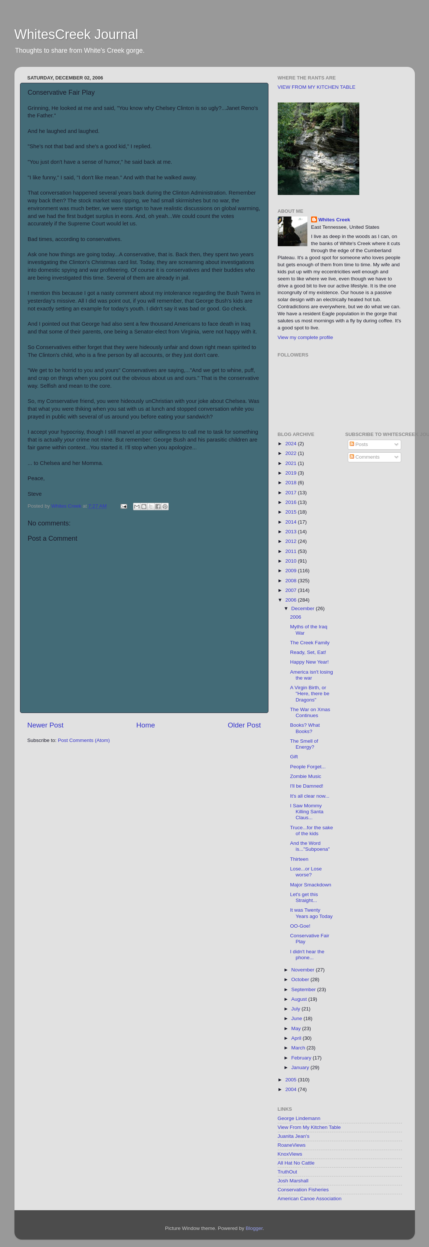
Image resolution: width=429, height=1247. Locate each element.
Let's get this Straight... (304, 897)
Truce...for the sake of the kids (311, 830)
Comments (365, 457)
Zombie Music (305, 776)
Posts (359, 444)
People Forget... (308, 766)
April (297, 1038)
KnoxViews (290, 1154)
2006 (291, 600)
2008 (291, 580)
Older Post (244, 725)
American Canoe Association (310, 1198)
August (299, 999)
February (302, 1058)
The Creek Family (310, 642)
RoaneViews (292, 1145)
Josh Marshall (293, 1180)
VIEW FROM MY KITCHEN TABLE (317, 87)
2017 (291, 492)
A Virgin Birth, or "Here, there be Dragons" (309, 693)
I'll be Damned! (306, 786)
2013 (291, 531)
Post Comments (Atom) (84, 740)
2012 (291, 541)
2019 (291, 473)
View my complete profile (305, 337)
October (301, 979)
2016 (291, 502)
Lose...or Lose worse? (306, 872)
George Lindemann (299, 1118)
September (304, 989)
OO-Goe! (300, 926)
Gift (294, 756)
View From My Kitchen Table (309, 1127)
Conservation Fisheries (303, 1189)
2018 (291, 482)
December (303, 608)
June (297, 1018)
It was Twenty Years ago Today (311, 913)
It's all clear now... (309, 796)
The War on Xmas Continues (310, 712)
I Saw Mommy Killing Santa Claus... (306, 811)
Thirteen (299, 859)
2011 (291, 551)
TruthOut (287, 1172)
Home (145, 725)
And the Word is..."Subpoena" (310, 846)
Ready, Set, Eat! (308, 652)
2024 (291, 443)
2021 (291, 463)
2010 (291, 561)
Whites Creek (334, 219)
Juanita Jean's (294, 1136)
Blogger (254, 1228)
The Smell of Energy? (304, 744)
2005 (291, 1079)
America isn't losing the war (311, 675)
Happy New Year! (309, 662)
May (296, 1028)
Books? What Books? (305, 728)
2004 (291, 1089)
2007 (291, 590)
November (303, 970)
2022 (291, 453)
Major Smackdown (310, 885)
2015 (291, 512)
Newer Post (45, 725)
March (299, 1048)
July (296, 1009)
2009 (291, 570)
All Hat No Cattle (296, 1163)
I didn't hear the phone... (307, 954)
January (301, 1067)
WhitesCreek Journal (76, 34)
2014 (291, 522)
